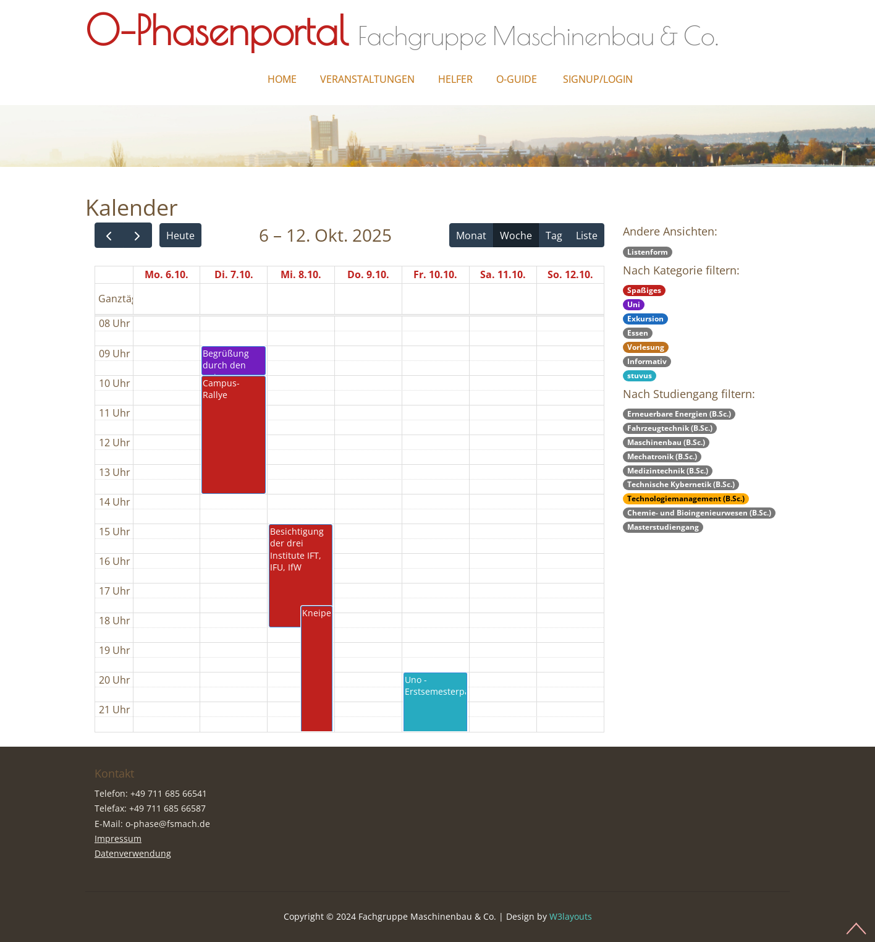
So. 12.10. (570, 274)
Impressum (118, 838)
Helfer (455, 79)
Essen (637, 333)
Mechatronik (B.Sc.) (662, 456)
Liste (587, 235)
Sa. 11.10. (503, 274)
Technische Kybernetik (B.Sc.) (681, 484)
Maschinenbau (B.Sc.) (666, 442)
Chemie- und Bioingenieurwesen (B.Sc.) (699, 512)
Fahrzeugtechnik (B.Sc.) (669, 428)
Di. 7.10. (233, 274)
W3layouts (570, 916)
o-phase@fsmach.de (167, 824)
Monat (471, 235)
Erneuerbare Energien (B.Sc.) (679, 414)
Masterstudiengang (663, 527)
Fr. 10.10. (435, 274)
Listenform (647, 252)
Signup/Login (598, 79)
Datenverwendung (133, 853)
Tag (554, 235)
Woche (516, 235)
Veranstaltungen (367, 79)
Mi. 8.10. (301, 274)
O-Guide (516, 79)
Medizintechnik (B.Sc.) (667, 470)
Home (282, 79)
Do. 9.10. (368, 274)
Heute (180, 235)
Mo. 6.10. (166, 274)
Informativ (647, 361)
